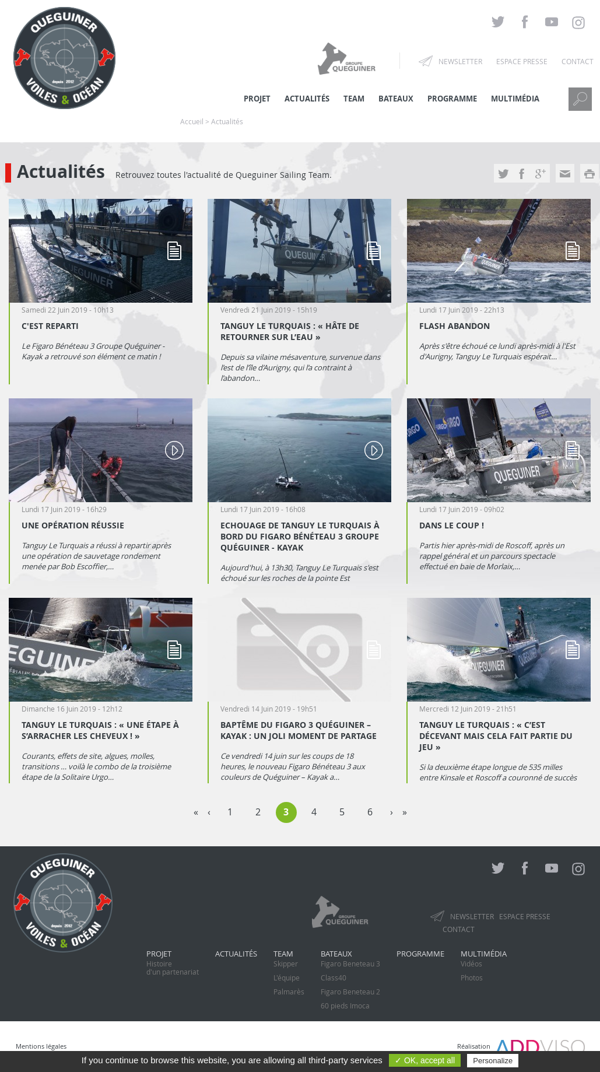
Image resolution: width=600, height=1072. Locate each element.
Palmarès (288, 991)
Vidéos (471, 963)
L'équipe (286, 977)
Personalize (493, 1060)
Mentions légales (41, 1046)
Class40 (333, 977)
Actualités (236, 953)
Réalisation (521, 1046)
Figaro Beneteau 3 (350, 963)
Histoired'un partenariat (172, 967)
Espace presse (522, 61)
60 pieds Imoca (345, 1005)
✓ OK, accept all (425, 1060)
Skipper (285, 963)
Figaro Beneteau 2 (350, 991)
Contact (578, 61)
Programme (452, 98)
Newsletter (460, 61)
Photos (472, 977)
